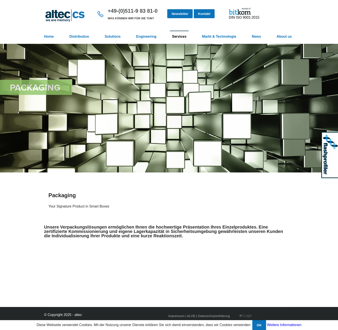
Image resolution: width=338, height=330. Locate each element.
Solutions (113, 36)
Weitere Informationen (284, 325)
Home (49, 36)
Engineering (146, 36)
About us (284, 36)
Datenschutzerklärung (214, 316)
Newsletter (180, 14)
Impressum (176, 316)
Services (179, 36)
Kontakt (204, 14)
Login (245, 316)
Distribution (79, 36)
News (256, 36)
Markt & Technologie (219, 36)
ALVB (191, 316)
